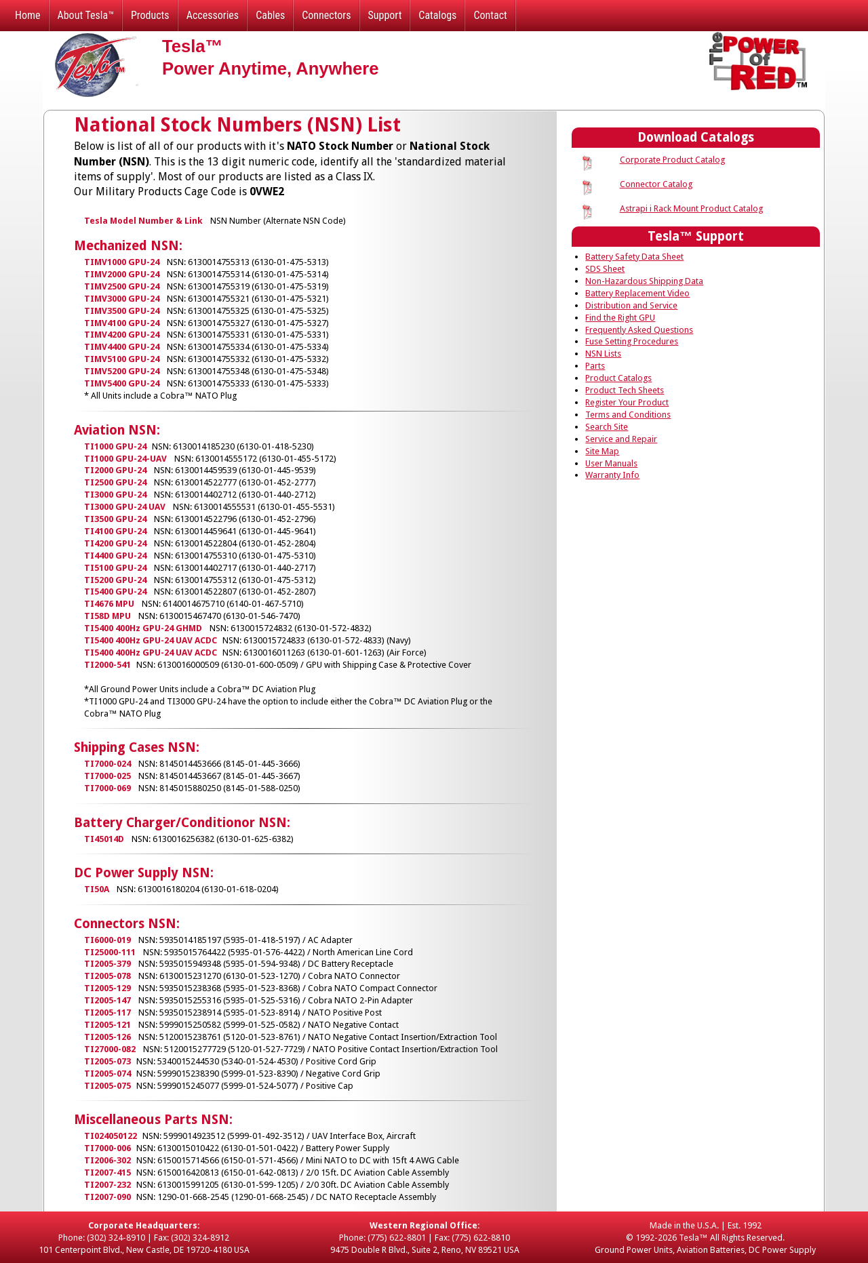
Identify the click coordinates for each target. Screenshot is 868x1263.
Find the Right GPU (620, 318)
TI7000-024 (107, 764)
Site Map (602, 451)
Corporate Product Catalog (672, 160)
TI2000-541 (107, 665)
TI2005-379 (107, 964)
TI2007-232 (107, 1185)
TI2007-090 (107, 1197)
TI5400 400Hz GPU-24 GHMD (143, 628)
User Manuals (611, 463)
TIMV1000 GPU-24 (121, 262)
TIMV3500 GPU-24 (121, 311)
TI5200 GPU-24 (115, 580)
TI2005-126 (107, 1037)
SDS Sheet (605, 269)
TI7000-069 (107, 788)
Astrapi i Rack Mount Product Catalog (691, 208)
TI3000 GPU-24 (115, 494)
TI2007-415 (107, 1172)
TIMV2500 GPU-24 (121, 286)
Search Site (606, 427)
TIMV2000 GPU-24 (121, 274)
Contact (490, 15)
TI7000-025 (107, 776)
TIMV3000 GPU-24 (121, 299)
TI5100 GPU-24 (115, 568)
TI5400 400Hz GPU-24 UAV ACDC (150, 640)
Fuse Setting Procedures (631, 341)
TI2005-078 (107, 976)
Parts (595, 366)
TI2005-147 (107, 1000)
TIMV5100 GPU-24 (121, 359)
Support (385, 15)
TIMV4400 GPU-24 (121, 347)
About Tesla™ (86, 15)
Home (28, 15)
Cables (270, 15)
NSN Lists (603, 353)
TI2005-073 (107, 1061)
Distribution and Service (631, 305)
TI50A (96, 889)
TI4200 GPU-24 (115, 543)
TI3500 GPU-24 (115, 519)
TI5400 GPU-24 (115, 591)
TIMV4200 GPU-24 (121, 334)
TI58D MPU (107, 616)
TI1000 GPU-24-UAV (125, 459)
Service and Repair (621, 439)
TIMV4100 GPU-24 (121, 323)
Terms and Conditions (628, 414)
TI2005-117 (107, 1012)
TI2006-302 (107, 1160)
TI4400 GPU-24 (115, 555)
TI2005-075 (107, 1086)
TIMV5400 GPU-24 (121, 383)
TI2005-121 (107, 1025)
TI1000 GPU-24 (115, 446)
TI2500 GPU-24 (115, 482)
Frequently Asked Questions (639, 330)
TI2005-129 (107, 988)
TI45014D (104, 839)
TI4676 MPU (109, 604)
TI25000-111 (110, 952)
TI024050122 (110, 1136)
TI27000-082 (110, 1049)
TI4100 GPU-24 (115, 531)
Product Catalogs (618, 378)
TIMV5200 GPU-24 (121, 371)
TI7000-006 (107, 1148)
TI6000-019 (107, 940)
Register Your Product (627, 402)
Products (150, 15)
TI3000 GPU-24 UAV (124, 507)
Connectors (326, 15)
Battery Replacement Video (637, 293)
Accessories (212, 15)
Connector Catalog (656, 184)
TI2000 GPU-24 (115, 470)
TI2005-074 (107, 1073)
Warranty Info (612, 475)
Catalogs (437, 15)
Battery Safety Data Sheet (634, 257)
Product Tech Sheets (624, 390)
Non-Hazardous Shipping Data (644, 281)
